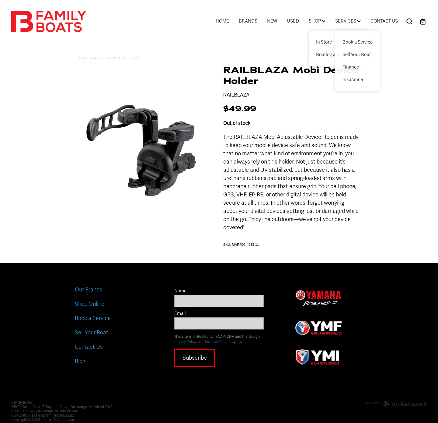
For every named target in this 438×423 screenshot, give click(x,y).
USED (293, 21)
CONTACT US (384, 21)
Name (180, 291)
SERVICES (348, 21)
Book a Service (93, 318)
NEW (272, 21)
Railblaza (129, 58)
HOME (222, 21)
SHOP (317, 21)
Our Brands (88, 289)
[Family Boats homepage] (52, 21)
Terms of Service (217, 342)
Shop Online (89, 304)
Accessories (105, 58)
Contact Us (89, 347)
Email (180, 313)
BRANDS (248, 21)
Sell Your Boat (91, 332)
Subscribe (194, 357)
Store (84, 58)
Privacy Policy (185, 342)
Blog (80, 361)
